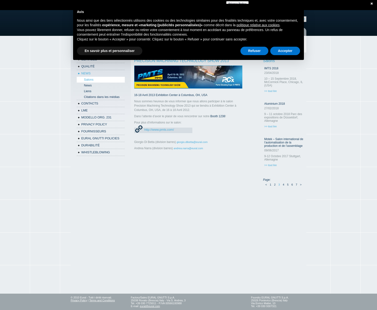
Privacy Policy (79, 300)
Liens (87, 91)
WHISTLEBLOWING (95, 152)
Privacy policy (94, 124)
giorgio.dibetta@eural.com (192, 142)
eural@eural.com (150, 306)
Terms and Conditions (102, 300)
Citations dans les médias (101, 97)
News (86, 73)
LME (84, 110)
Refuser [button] (254, 51)
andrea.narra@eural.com (188, 148)
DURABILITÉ (90, 145)
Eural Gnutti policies (100, 138)
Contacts (89, 103)
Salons (89, 79)
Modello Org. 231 (96, 117)
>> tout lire (270, 91)
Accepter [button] (285, 51)
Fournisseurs (93, 131)
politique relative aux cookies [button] (258, 25)
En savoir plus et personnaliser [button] (110, 51)
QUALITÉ (88, 66)
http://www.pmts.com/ (159, 129)
